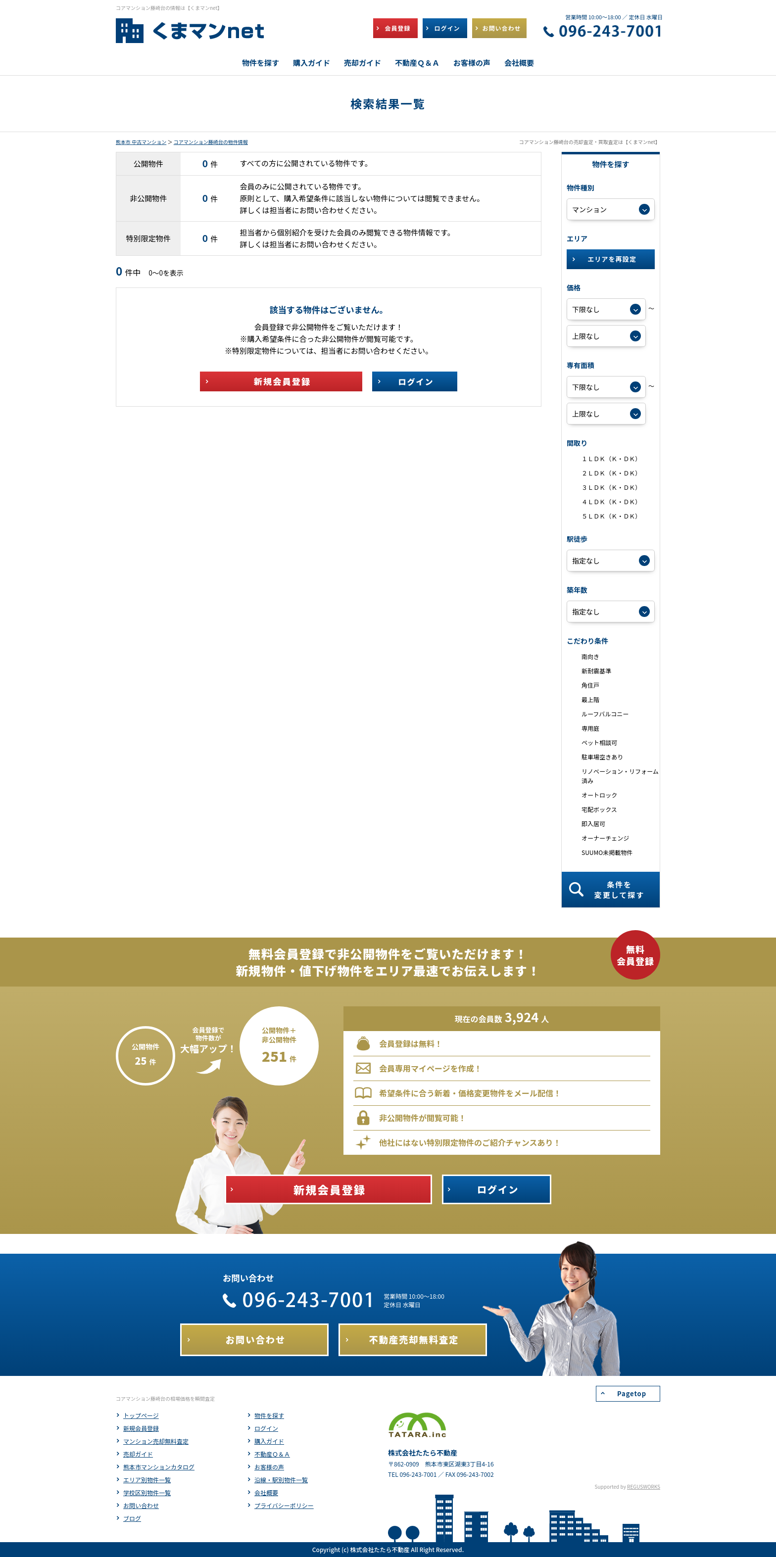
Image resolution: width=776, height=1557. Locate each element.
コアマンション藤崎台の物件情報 (211, 141)
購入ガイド (269, 1441)
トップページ (141, 1415)
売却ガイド (138, 1454)
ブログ (132, 1518)
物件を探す (269, 1415)
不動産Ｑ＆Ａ (272, 1454)
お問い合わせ (141, 1505)
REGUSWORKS (643, 1486)
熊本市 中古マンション (141, 141)
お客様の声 (269, 1467)
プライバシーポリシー (284, 1505)
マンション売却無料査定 (156, 1441)
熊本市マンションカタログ (158, 1467)
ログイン (266, 1428)
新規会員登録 (141, 1428)
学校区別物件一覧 (147, 1492)
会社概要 (266, 1492)
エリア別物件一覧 (147, 1479)
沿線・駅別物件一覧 (281, 1479)
